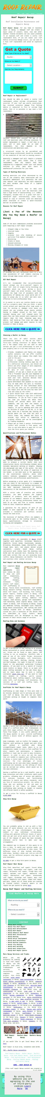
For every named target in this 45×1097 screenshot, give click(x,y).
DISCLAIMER (39, 13)
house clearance (27, 1019)
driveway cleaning (10, 989)
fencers (22, 1017)
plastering (7, 993)
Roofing (6, 175)
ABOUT (27, 13)
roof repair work (14, 160)
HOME (18, 13)
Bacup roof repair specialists (11, 568)
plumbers (6, 1013)
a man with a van (17, 1001)
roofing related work (12, 609)
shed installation (27, 979)
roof (31, 142)
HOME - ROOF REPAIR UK (22, 1065)
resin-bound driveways (33, 1015)
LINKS (22, 13)
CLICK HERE (7, 795)
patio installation (34, 997)
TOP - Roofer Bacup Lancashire (14, 1050)
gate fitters (28, 1011)
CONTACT (33, 13)
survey (18, 151)
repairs (36, 285)
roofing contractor (19, 342)
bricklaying (37, 1005)
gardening (21, 983)
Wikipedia (13, 684)
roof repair (21, 226)
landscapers (17, 1007)
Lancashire (37, 609)
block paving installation (13, 981)
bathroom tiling (9, 1015)
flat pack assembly (11, 1021)
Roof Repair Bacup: (11, 28)
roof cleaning (8, 985)
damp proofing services (29, 999)
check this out (18, 674)
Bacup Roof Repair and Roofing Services (22, 889)
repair (30, 38)
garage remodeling (17, 995)
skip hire (28, 987)
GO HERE (6, 860)
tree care (28, 991)
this (40, 650)
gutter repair (22, 1003)
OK (26, 1088)
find (9, 867)
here (29, 885)
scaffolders (26, 1013)
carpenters (35, 993)
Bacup (34, 539)
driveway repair (9, 1009)
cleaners (32, 1021)
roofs (20, 202)
